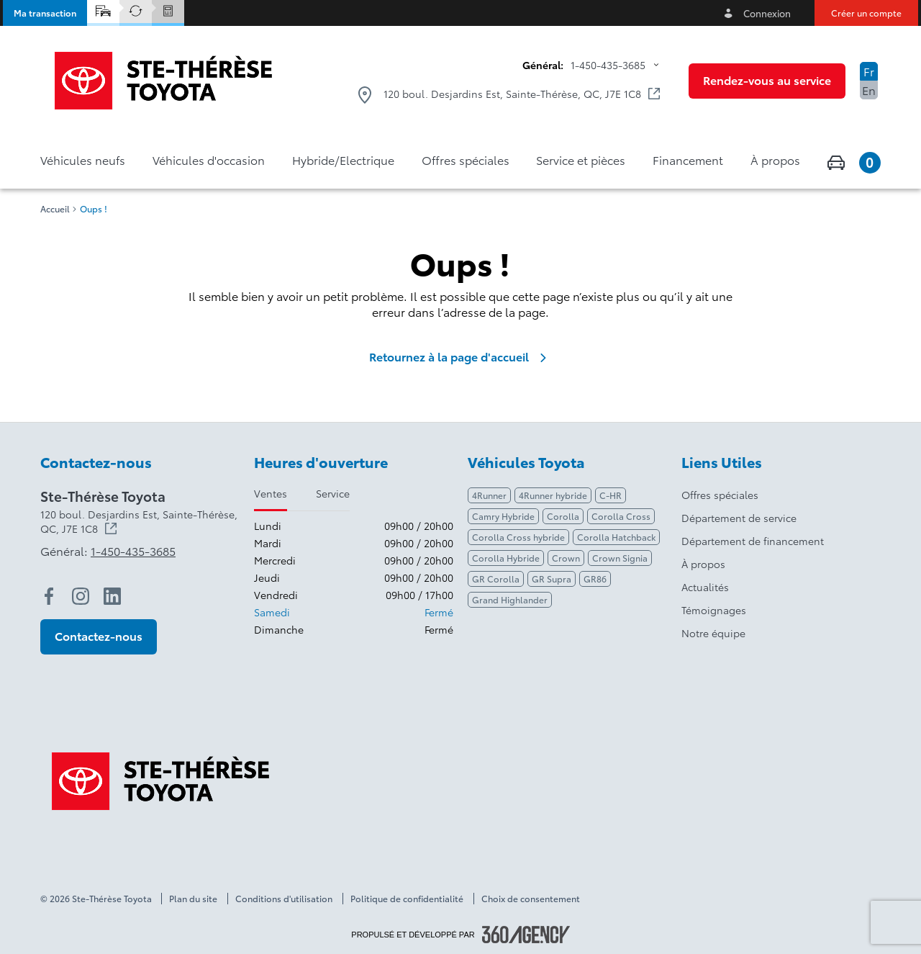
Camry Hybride (503, 516)
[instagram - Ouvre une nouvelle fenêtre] (80, 596)
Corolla (563, 516)
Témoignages (713, 610)
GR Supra (551, 578)
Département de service (739, 517)
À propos (703, 564)
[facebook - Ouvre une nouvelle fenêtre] (49, 596)
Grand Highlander (510, 599)
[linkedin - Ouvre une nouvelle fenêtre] (112, 596)
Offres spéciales (719, 494)
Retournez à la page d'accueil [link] (460, 356)
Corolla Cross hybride (518, 537)
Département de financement (752, 541)
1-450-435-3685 (608, 65)
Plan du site (193, 898)
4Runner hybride (553, 495)
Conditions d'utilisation (283, 898)
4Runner (489, 495)
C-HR (610, 495)
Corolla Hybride (506, 558)
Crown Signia (620, 558)
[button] (45, 13)
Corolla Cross (620, 516)
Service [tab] (333, 493)
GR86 (595, 578)
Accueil (55, 209)
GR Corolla (496, 578)
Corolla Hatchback (616, 537)
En (869, 89)
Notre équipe (713, 633)
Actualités (705, 587)
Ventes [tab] (270, 493)
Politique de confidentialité (406, 898)
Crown (566, 558)
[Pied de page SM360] (526, 934)
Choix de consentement (530, 898)
